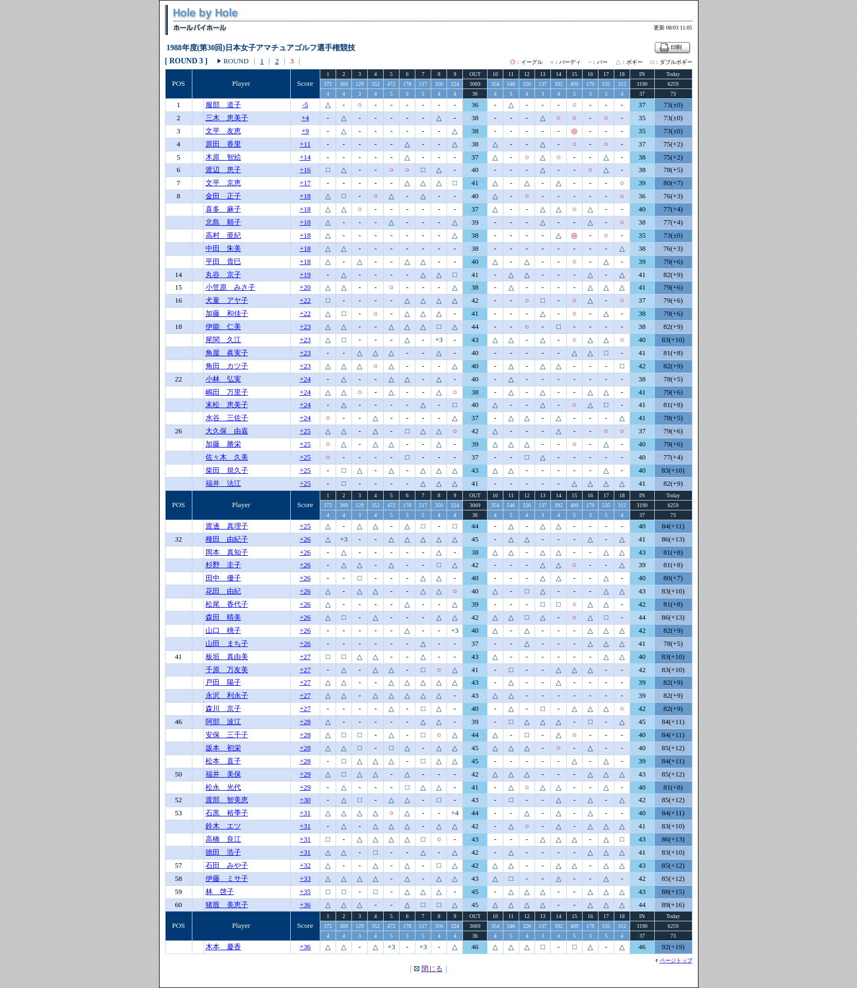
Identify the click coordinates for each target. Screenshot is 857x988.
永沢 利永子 (227, 695)
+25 (305, 431)
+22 (305, 300)
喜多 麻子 (223, 209)
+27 (305, 656)
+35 (305, 891)
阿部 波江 (223, 722)
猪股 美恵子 (227, 905)
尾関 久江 (223, 340)
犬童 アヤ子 (227, 300)
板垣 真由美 (227, 656)
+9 (305, 131)
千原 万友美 (227, 670)
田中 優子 (223, 578)
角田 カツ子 (227, 366)
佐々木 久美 (227, 457)
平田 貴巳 (223, 261)
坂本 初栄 (223, 748)
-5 (305, 105)
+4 (305, 118)
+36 (305, 905)
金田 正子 (223, 196)
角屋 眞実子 (227, 353)
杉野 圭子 (223, 565)
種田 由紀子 (227, 539)
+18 (305, 196)
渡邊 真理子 (227, 526)
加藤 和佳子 (227, 313)
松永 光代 (223, 787)
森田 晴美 (223, 617)
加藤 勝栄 (223, 444)
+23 (305, 326)
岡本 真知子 (227, 552)
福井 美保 (223, 774)
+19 (305, 274)
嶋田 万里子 (227, 392)
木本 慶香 (223, 947)
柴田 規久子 (227, 470)
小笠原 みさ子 (230, 287)
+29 (305, 774)
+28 (305, 722)
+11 (305, 144)
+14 (305, 157)
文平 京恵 (223, 183)
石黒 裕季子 (227, 813)
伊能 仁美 (223, 326)
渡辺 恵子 (223, 170)
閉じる (432, 969)
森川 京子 (223, 708)
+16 (305, 170)
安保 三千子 (227, 735)
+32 (305, 865)
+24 (305, 379)
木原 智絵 (223, 157)
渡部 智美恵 (227, 800)
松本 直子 (223, 761)
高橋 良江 (223, 839)
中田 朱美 (223, 248)
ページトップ (676, 960)
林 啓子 (220, 891)
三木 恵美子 (227, 118)
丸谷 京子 (223, 274)
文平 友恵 (223, 131)
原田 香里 (223, 144)
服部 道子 (223, 105)
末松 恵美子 (227, 405)
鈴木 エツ (223, 826)
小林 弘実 (223, 379)
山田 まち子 (227, 643)
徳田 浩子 (223, 852)
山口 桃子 (223, 630)
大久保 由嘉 (227, 431)
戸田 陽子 (223, 682)
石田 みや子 (227, 865)
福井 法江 (223, 483)
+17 (305, 183)
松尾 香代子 (227, 604)
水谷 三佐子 (227, 418)
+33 (305, 878)
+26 (305, 539)
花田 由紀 (223, 591)
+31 (305, 813)
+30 (305, 800)
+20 (305, 287)
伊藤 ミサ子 (227, 878)
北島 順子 (223, 222)
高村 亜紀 (223, 235)
